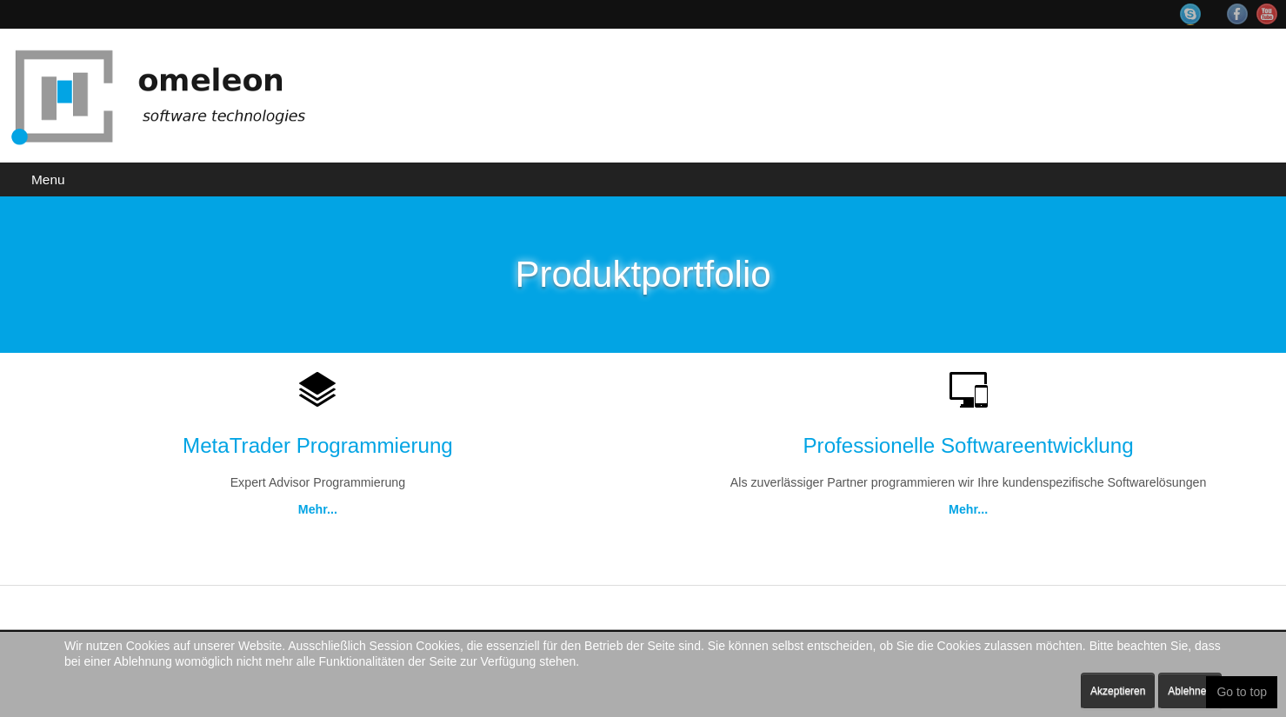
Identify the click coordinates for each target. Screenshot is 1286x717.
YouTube (1266, 13)
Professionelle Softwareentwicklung (968, 445)
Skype (1199, 14)
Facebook (1237, 13)
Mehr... (317, 510)
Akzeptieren (1117, 691)
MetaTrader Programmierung (317, 445)
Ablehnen (1190, 691)
